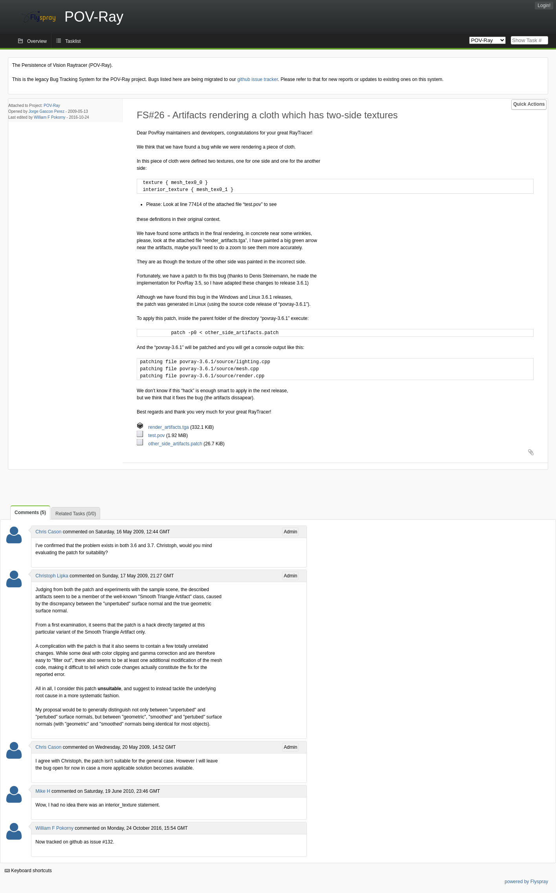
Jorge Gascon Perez (46, 111)
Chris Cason (48, 532)
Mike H (42, 791)
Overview (37, 41)
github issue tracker (257, 79)
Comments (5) (30, 512)
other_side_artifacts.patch (170, 443)
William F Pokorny (50, 117)
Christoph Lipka (51, 576)
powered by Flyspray (526, 881)
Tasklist (73, 41)
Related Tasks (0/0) (75, 513)
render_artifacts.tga (163, 427)
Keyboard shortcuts (28, 870)
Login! (544, 5)
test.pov (151, 435)
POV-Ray (52, 105)
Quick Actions (529, 104)
